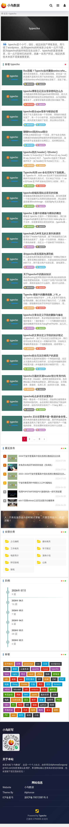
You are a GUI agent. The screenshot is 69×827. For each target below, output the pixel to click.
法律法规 (16, 700)
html (26, 694)
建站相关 (30, 84)
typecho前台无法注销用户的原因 (40, 355)
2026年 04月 (17, 620)
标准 (29, 715)
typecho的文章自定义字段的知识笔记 (43, 335)
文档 (54, 694)
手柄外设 (9, 710)
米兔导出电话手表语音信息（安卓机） (36, 465)
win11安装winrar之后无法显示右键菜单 (36, 500)
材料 (56, 710)
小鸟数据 (29, 787)
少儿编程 (15, 541)
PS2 (58, 700)
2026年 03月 (17, 630)
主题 (33, 684)
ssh (26, 689)
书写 (48, 684)
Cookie (24, 684)
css (38, 664)
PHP (62, 679)
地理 (33, 710)
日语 (45, 664)
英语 (15, 669)
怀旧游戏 (15, 562)
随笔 (13, 569)
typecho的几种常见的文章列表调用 (41, 233)
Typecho (42, 816)
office (39, 674)
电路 (7, 700)
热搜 (52, 705)
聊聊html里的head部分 (35, 131)
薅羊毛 (53, 689)
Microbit (17, 689)
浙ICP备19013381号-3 (36, 797)
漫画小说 (46, 555)
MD (27, 705)
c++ (18, 710)
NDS (20, 705)
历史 (25, 710)
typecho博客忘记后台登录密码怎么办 (43, 91)
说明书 (50, 700)
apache (35, 669)
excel (31, 674)
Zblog (14, 684)
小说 (36, 715)
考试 (23, 674)
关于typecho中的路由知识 (37, 274)
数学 (34, 700)
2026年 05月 (17, 610)
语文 (26, 700)
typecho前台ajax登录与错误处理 (40, 111)
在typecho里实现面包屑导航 (38, 254)
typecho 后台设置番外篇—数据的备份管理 (45, 416)
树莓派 (56, 674)
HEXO (7, 689)
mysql (45, 669)
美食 (41, 700)
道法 (48, 710)
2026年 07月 (19, 590)
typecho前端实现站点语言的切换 (40, 192)
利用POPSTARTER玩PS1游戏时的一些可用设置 (40, 492)
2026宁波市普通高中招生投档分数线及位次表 (39, 456)
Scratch (57, 684)
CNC (54, 679)
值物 (35, 705)
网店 (41, 684)
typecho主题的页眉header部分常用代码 (44, 376)
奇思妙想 (9, 694)
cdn (6, 679)
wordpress (55, 664)
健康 (14, 679)
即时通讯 (30, 679)
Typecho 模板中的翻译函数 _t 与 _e (42, 294)
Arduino (35, 689)
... (34, 439)
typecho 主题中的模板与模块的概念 (42, 213)
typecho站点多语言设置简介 (38, 396)
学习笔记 (46, 548)
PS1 (6, 715)
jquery (34, 694)
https (7, 669)
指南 (47, 674)
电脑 (7, 684)
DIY (39, 679)
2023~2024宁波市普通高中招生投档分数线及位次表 (42, 474)
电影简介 (15, 555)
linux (7, 674)
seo (20, 679)
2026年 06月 (17, 600)
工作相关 (15, 548)
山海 (44, 562)
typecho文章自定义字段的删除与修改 (43, 315)
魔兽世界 (45, 694)
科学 (21, 715)
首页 (4, 13)
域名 (44, 689)
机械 (46, 679)
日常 (18, 664)
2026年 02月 (17, 640)
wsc (14, 715)
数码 (41, 710)
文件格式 (9, 664)
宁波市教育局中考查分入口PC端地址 (35, 483)
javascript (28, 664)
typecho (42, 84)
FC (13, 705)
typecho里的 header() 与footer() (40, 152)
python (43, 705)
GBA (7, 705)
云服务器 (24, 669)
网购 (18, 694)
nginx (14, 674)
